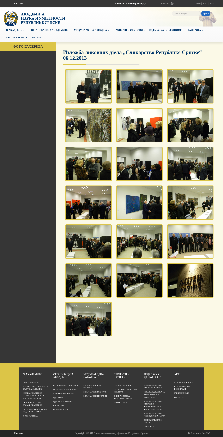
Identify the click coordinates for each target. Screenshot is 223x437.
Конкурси (179, 397)
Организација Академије (50, 30)
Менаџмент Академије (65, 389)
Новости (119, 3)
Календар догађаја (136, 3)
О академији (16, 30)
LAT (205, 3)
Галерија (195, 30)
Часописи (149, 427)
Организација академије (63, 376)
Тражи (206, 13)
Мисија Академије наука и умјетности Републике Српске (33, 395)
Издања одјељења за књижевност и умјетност (154, 394)
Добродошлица (31, 382)
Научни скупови (122, 385)
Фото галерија (16, 37)
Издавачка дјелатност (166, 30)
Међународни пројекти (95, 396)
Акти (36, 37)
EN (211, 3)
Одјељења (58, 397)
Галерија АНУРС (61, 410)
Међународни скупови (95, 392)
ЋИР (198, 3)
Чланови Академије (63, 393)
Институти (59, 406)
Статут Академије (183, 382)
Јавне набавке (181, 393)
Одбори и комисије (63, 402)
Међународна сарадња (91, 30)
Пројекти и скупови (129, 30)
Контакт (18, 3)
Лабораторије (120, 403)
